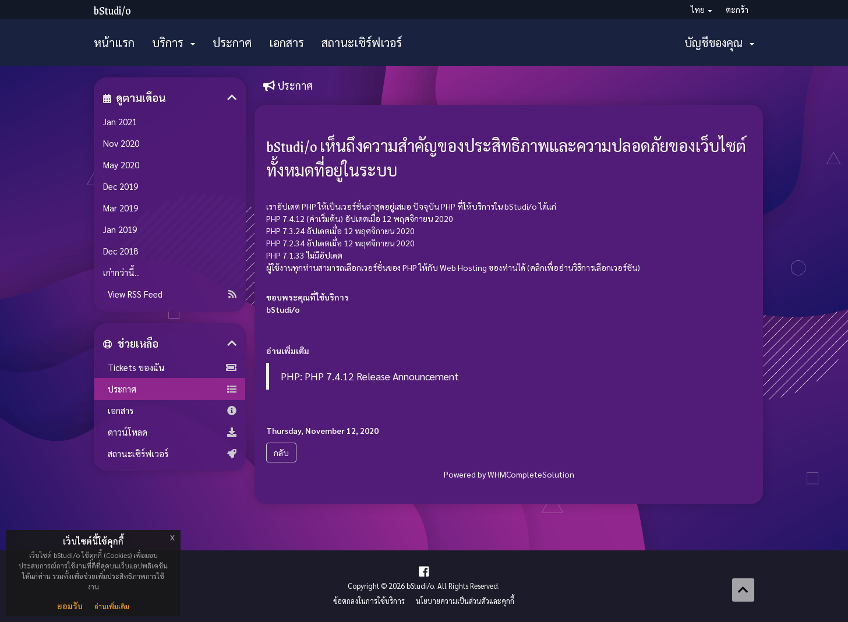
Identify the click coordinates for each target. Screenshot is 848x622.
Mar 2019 (120, 208)
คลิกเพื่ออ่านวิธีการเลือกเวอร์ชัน (583, 267)
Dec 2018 (120, 251)
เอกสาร (286, 42)
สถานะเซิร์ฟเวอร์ (361, 42)
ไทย (701, 9)
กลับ (281, 452)
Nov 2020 (121, 143)
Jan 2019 (120, 229)
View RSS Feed (169, 294)
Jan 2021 (120, 122)
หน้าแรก (114, 42)
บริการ (173, 42)
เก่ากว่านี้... (121, 272)
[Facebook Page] (424, 571)
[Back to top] (743, 590)
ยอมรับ (70, 605)
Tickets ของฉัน (169, 367)
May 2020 (121, 165)
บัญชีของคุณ (719, 42)
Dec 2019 (120, 186)
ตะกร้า (737, 9)
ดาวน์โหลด (169, 432)
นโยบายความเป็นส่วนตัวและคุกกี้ (465, 601)
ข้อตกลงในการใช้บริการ (369, 601)
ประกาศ (232, 42)
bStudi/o (112, 10)
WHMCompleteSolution (530, 474)
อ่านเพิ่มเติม (111, 606)
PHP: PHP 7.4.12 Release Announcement (370, 376)
